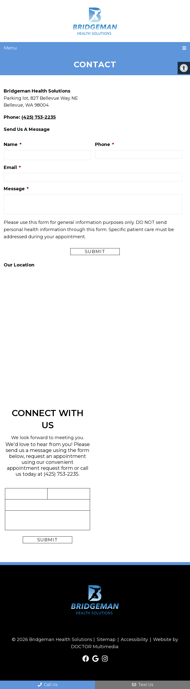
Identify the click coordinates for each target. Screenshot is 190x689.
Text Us (142, 684)
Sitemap (106, 639)
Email (12, 167)
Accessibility (134, 639)
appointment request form (40, 468)
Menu (10, 48)
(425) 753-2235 (39, 117)
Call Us (47, 684)
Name (13, 144)
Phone (104, 144)
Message (16, 188)
